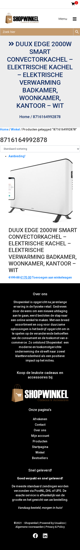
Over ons (40, 430)
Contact (40, 424)
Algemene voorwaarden (29, 526)
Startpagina (40, 447)
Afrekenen (40, 419)
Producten (40, 441)
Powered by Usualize (52, 523)
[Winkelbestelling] (40, 148)
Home (24, 116)
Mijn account (40, 435)
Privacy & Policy (55, 526)
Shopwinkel (31, 523)
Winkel (15, 129)
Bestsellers (40, 458)
